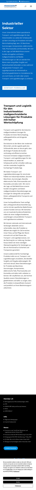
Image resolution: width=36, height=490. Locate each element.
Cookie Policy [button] (9, 469)
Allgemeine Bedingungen (11, 419)
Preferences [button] (16, 471)
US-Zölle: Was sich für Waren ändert (14, 439)
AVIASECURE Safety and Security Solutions (15, 406)
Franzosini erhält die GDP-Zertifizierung (15, 434)
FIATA (6, 408)
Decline (18, 482)
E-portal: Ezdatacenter (10, 422)
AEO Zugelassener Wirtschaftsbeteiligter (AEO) (16, 401)
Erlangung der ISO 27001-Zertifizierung (15, 437)
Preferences (18, 486)
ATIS (6, 404)
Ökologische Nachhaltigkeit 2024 (13, 441)
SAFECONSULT (8, 411)
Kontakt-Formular (14, 88)
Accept (18, 478)
